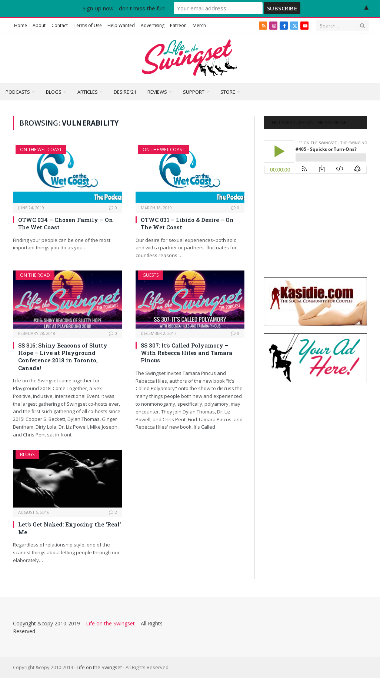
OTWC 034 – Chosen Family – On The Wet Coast (65, 223)
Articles (87, 92)
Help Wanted (121, 25)
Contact (59, 25)
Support (193, 92)
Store (227, 92)
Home (20, 25)
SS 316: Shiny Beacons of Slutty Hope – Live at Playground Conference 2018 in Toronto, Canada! (62, 357)
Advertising (152, 25)
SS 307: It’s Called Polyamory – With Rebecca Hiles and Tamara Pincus (186, 353)
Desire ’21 (125, 92)
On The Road (35, 275)
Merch (199, 25)
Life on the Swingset (110, 623)
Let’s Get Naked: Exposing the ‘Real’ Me (69, 528)
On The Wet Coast (41, 149)
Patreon (178, 25)
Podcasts (18, 92)
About (39, 25)
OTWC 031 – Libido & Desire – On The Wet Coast (187, 223)
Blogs (53, 92)
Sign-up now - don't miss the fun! (124, 8)
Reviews (157, 92)
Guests (151, 275)
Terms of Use (88, 25)
